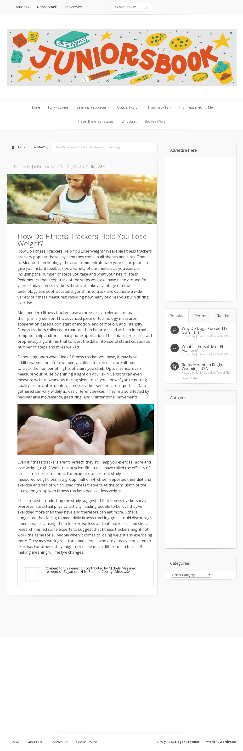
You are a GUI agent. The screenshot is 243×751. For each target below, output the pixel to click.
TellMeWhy (40, 147)
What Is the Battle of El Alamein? (202, 348)
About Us (35, 742)
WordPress (228, 742)
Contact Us (59, 742)
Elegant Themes (187, 742)
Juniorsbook (42, 166)
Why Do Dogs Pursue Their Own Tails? (206, 330)
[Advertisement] (63, 610)
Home (21, 147)
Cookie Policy (86, 742)
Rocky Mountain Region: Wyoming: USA (203, 366)
